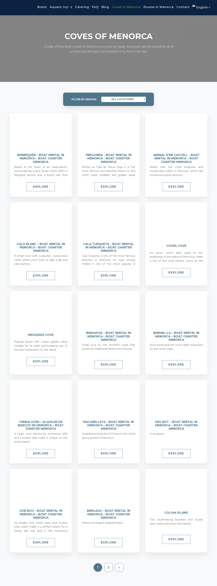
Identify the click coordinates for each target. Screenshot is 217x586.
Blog (105, 7)
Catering (82, 7)
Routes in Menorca (158, 7)
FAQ (95, 7)
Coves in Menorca (126, 7)
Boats (42, 7)
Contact (183, 7)
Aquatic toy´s (61, 7)
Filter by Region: (84, 99)
